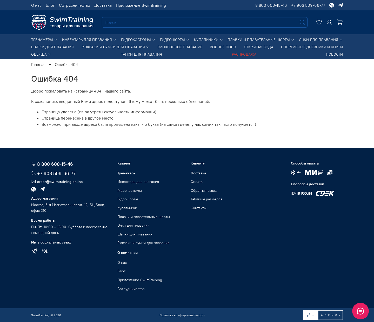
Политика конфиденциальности (182, 315)
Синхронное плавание (179, 47)
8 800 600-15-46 (271, 5)
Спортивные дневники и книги (312, 47)
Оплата (197, 181)
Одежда (41, 54)
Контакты (198, 208)
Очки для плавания (321, 39)
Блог (50, 5)
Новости (334, 54)
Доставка (103, 5)
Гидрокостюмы (138, 39)
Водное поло (223, 47)
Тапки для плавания (141, 54)
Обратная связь (204, 190)
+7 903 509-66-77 (308, 5)
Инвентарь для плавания (89, 39)
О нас (36, 5)
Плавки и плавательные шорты (261, 39)
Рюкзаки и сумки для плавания (116, 47)
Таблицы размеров (206, 199)
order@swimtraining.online (57, 181)
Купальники (208, 39)
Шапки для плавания (52, 47)
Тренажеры (44, 39)
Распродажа (244, 54)
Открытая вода (258, 47)
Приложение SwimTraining (141, 5)
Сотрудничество (74, 5)
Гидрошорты (175, 39)
